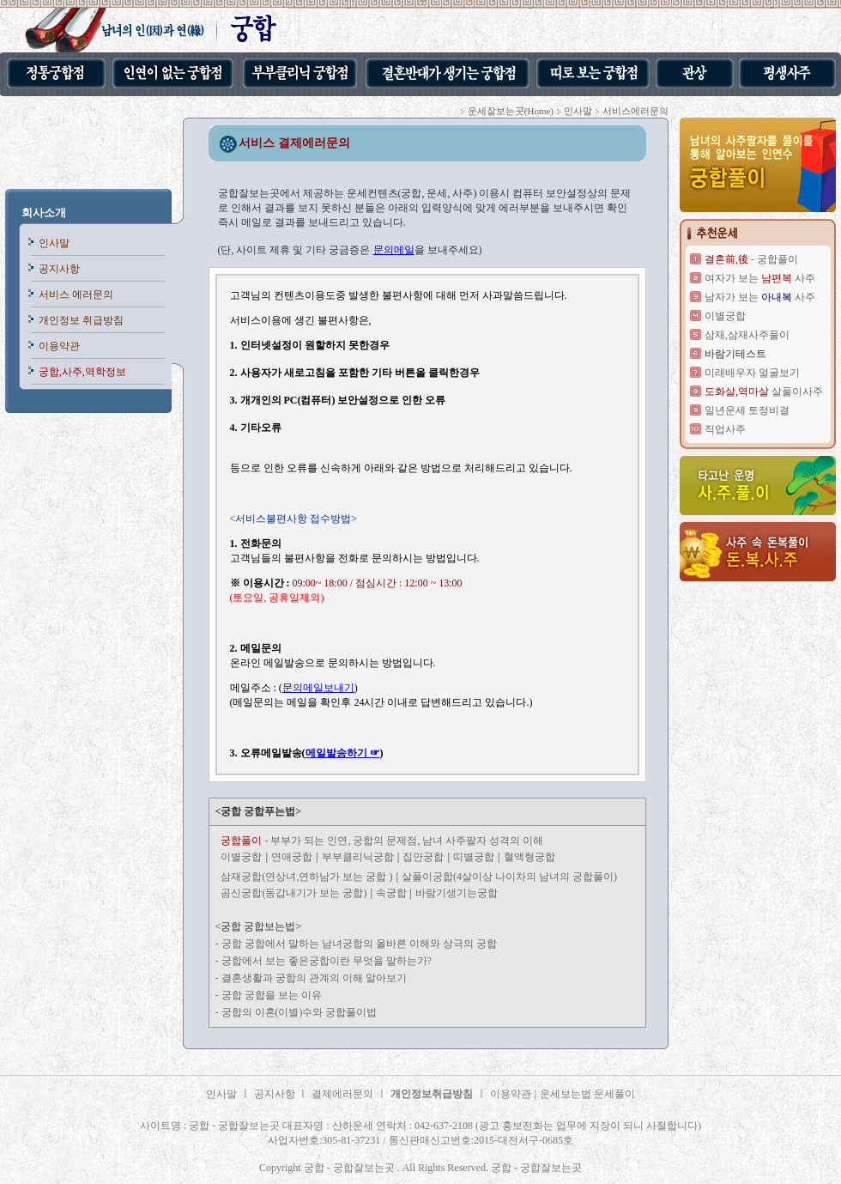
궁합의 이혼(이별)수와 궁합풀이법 (299, 1012)
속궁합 (392, 893)
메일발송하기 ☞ (343, 753)
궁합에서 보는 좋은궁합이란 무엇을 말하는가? (326, 961)
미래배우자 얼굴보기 (752, 373)
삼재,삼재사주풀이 (747, 335)
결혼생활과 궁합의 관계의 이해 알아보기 (314, 978)
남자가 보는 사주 (760, 297)
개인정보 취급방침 (81, 320)
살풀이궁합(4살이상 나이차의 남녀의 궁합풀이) (509, 877)
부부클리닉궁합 (358, 857)
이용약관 (59, 346)
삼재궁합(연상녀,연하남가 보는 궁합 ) (306, 877)
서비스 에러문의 (76, 294)
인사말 (54, 243)
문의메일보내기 (318, 688)
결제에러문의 (342, 1094)
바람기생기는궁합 (456, 893)
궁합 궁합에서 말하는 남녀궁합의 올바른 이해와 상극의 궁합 (359, 944)
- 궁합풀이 (751, 259)
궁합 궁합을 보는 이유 (271, 995)
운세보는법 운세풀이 (587, 1094)
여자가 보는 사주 (760, 278)
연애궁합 (291, 857)
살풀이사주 (764, 392)
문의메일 (393, 250)
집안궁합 (423, 857)
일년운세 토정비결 (747, 410)
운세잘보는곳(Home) (511, 111)
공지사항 (59, 269)
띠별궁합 (473, 857)
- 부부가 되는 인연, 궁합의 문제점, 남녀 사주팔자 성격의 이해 (382, 841)
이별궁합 (241, 857)
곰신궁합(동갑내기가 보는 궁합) (293, 893)
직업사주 (725, 429)
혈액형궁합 (529, 857)
